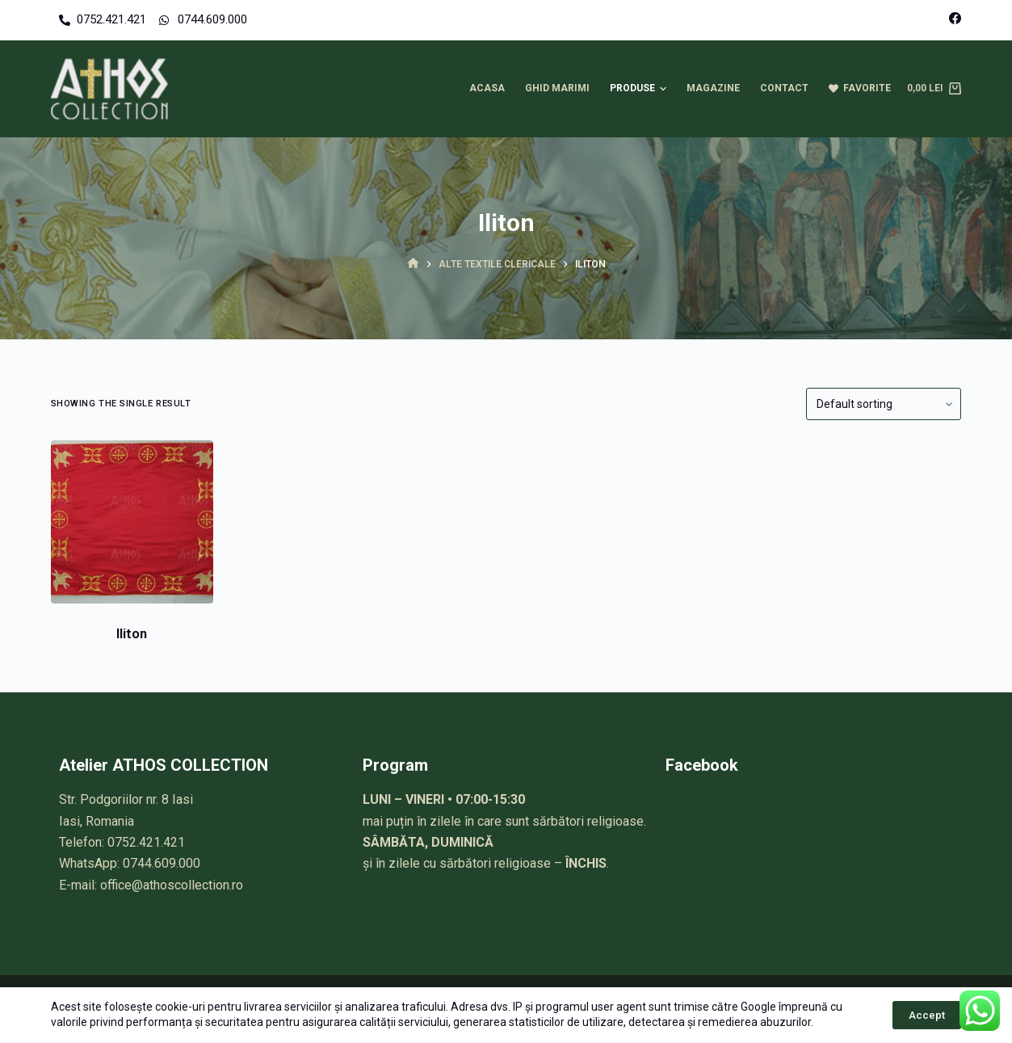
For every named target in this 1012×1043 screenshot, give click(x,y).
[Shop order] (883, 404)
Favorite (860, 88)
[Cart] (934, 89)
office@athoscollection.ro (171, 885)
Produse (640, 89)
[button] (663, 89)
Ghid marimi (557, 88)
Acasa (487, 88)
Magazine (713, 88)
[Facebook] (955, 18)
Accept (927, 1015)
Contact (784, 88)
